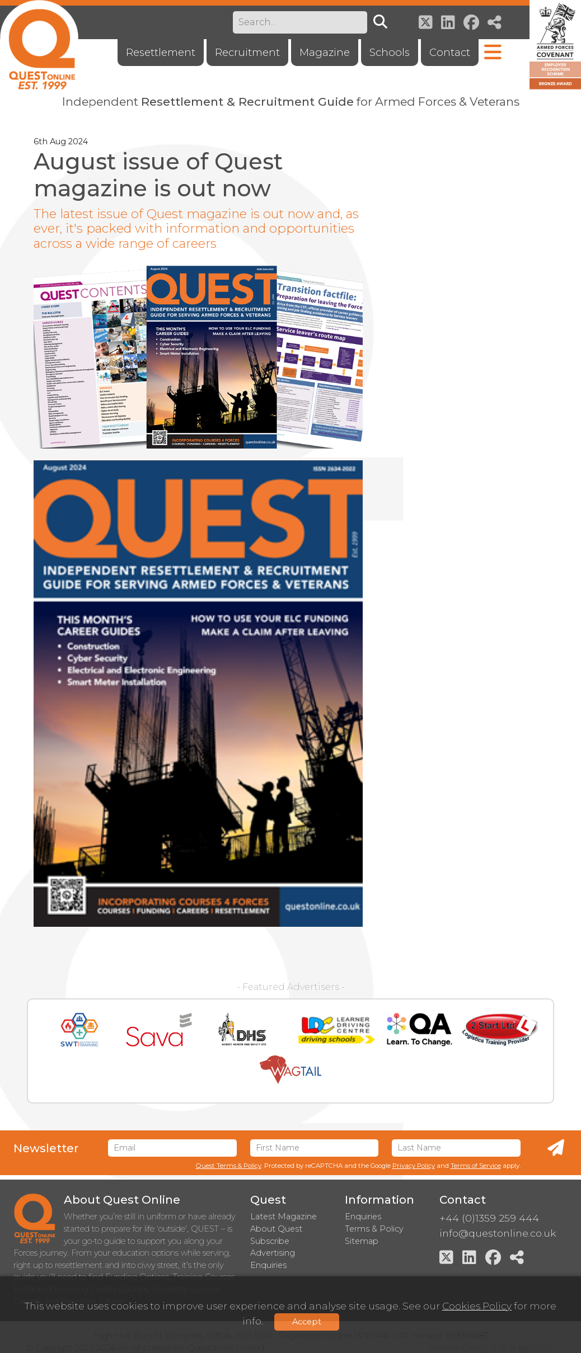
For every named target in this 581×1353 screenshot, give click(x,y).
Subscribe (269, 1241)
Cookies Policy (477, 1306)
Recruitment (247, 52)
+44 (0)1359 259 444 (489, 1218)
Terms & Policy (374, 1229)
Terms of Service (476, 1166)
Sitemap (361, 1241)
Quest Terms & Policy (228, 1166)
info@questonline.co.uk (497, 1233)
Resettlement (160, 52)
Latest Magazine (283, 1216)
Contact (449, 52)
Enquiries (363, 1216)
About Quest (276, 1229)
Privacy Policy (413, 1166)
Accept (306, 1322)
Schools (389, 52)
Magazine (324, 52)
